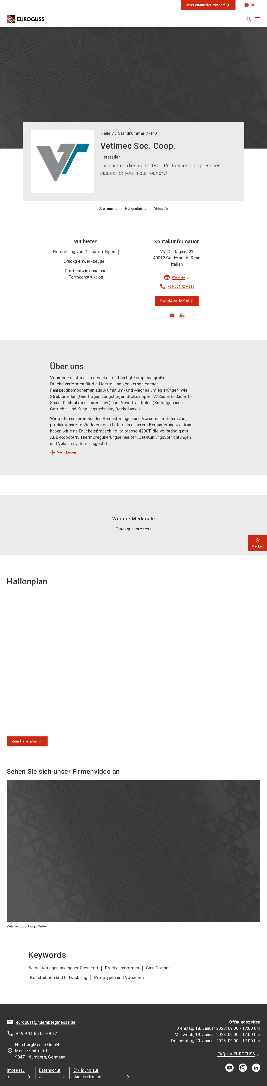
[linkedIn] (256, 1041)
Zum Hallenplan (24, 715)
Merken (258, 542)
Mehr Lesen (63, 425)
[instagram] (243, 1041)
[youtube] (172, 289)
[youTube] (229, 1041)
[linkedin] (182, 289)
